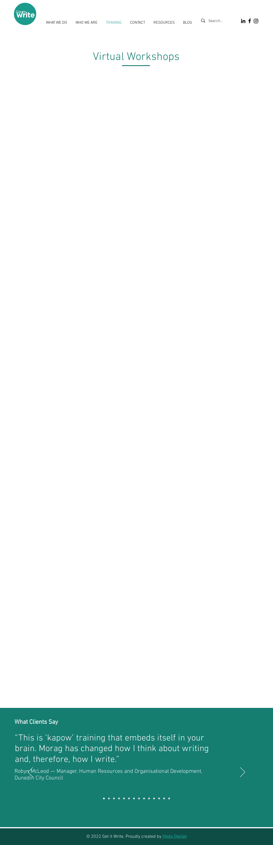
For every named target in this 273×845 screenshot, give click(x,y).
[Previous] (30, 772)
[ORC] (154, 798)
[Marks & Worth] (109, 798)
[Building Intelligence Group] (139, 798)
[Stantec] (124, 798)
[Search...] (216, 21)
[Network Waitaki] (149, 798)
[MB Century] (119, 798)
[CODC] (114, 798)
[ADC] (144, 798)
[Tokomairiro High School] (134, 798)
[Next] (242, 772)
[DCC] (104, 798)
